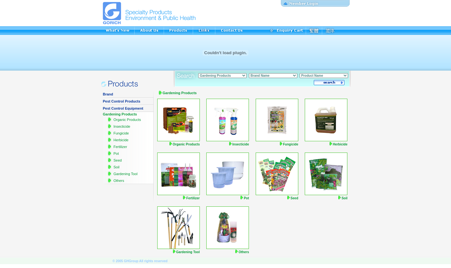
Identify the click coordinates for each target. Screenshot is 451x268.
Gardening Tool (125, 174)
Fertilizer (120, 147)
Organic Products (127, 120)
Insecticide (121, 126)
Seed (117, 160)
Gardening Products (120, 114)
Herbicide (120, 140)
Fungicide (121, 133)
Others (118, 181)
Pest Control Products (121, 101)
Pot (116, 153)
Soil (116, 167)
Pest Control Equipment (123, 108)
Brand (108, 94)
